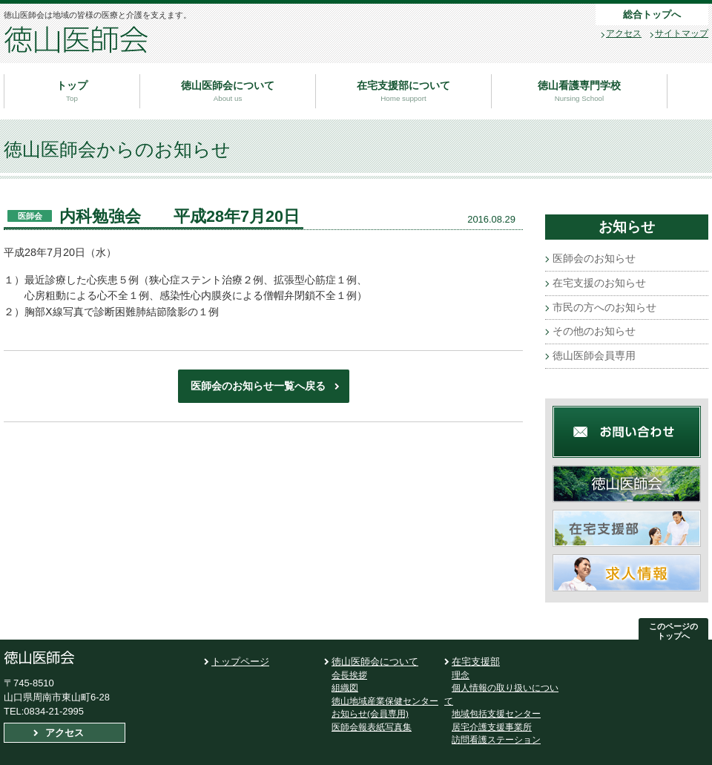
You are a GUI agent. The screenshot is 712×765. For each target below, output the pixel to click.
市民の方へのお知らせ (604, 307)
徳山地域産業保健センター (385, 701)
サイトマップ (681, 33)
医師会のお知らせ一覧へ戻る (258, 386)
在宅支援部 (476, 661)
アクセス (624, 33)
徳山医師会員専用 (594, 355)
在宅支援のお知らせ (599, 283)
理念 (460, 675)
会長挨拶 (349, 675)
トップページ (240, 661)
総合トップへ (652, 14)
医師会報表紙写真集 (372, 727)
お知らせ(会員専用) (370, 713)
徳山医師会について (375, 661)
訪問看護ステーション (496, 739)
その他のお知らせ (594, 331)
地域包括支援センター (496, 713)
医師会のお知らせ (594, 258)
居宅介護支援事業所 (492, 727)
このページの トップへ (673, 631)
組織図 (345, 687)
